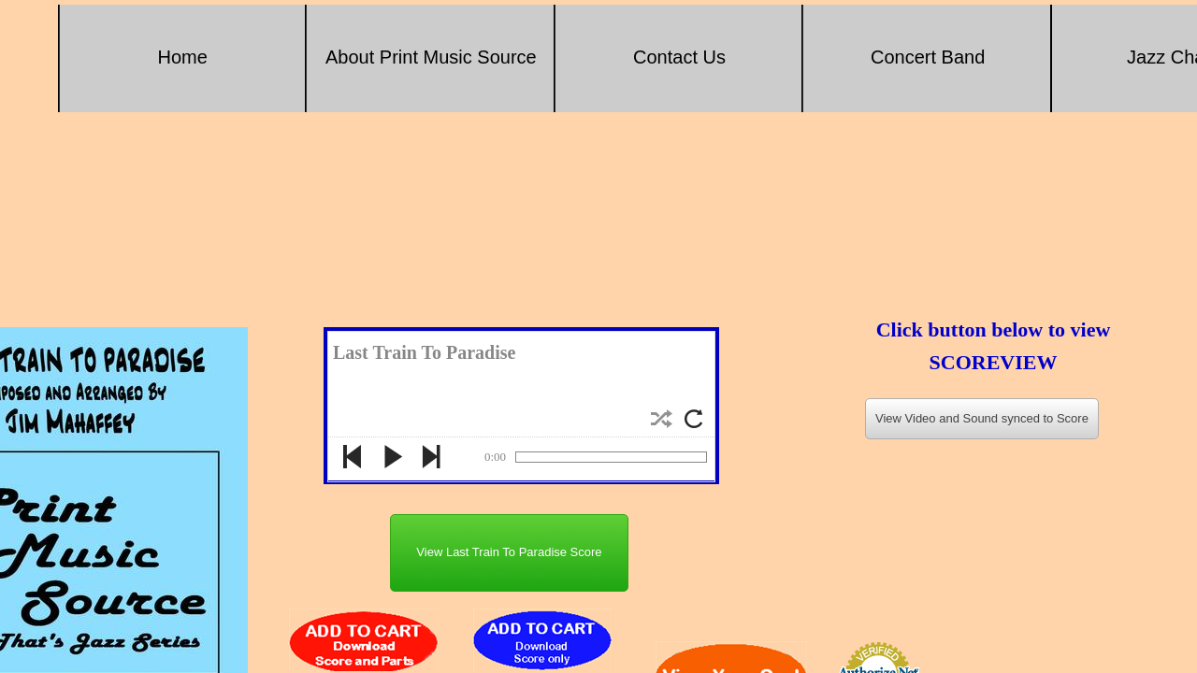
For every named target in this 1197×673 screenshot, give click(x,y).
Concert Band (928, 57)
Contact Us (679, 57)
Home (183, 57)
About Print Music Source (431, 57)
